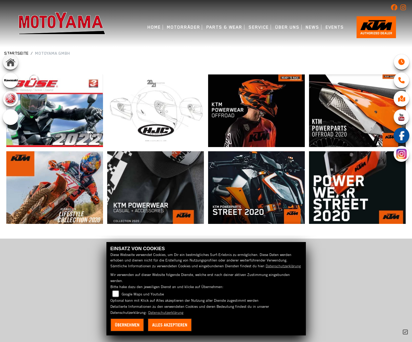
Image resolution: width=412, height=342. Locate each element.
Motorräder (183, 27)
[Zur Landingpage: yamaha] (10, 99)
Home (154, 27)
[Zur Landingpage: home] (10, 62)
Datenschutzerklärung (283, 266)
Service (259, 27)
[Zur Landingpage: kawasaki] (10, 80)
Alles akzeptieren (169, 325)
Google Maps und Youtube (143, 294)
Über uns (287, 27)
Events (335, 27)
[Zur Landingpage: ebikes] (10, 117)
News (312, 27)
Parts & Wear (224, 27)
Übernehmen (127, 325)
